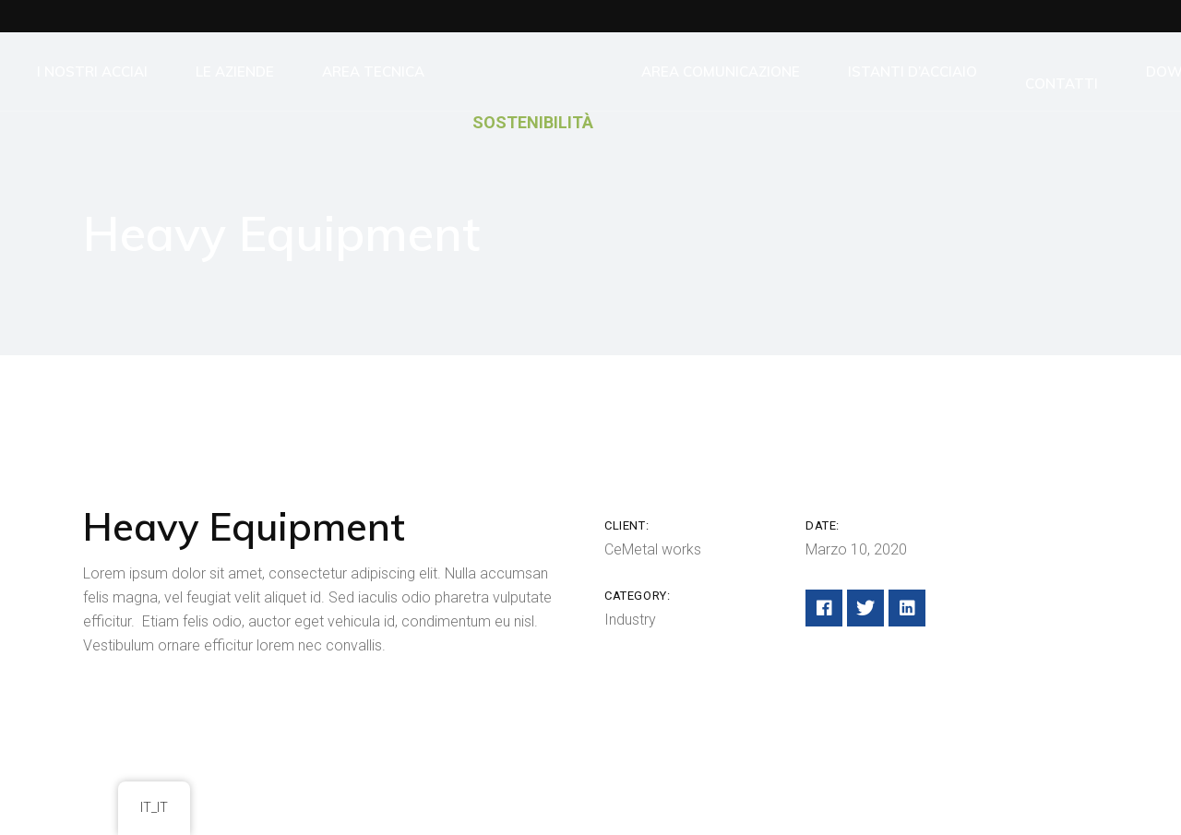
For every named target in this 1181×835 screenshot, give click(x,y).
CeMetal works (652, 549)
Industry (630, 619)
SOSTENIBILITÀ (532, 122)
